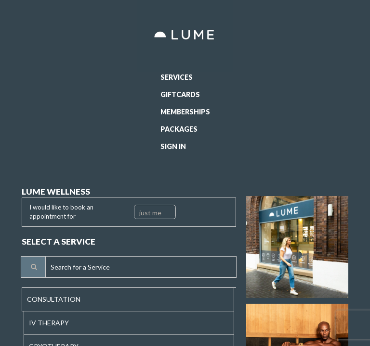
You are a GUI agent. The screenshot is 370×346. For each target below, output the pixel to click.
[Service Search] (33, 267)
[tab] (128, 299)
